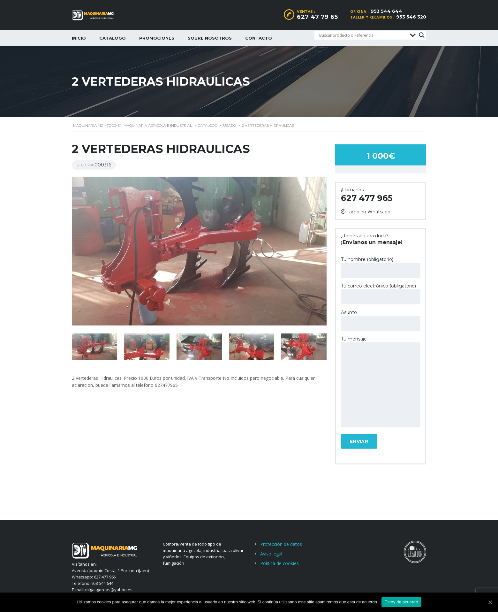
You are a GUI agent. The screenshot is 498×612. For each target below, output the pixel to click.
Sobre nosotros (210, 38)
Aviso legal (271, 554)
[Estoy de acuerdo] (490, 602)
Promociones (156, 38)
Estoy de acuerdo (401, 602)
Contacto (258, 38)
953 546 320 (411, 17)
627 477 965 (367, 198)
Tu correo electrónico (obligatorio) (380, 293)
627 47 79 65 (317, 16)
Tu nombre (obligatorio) (380, 267)
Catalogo (112, 38)
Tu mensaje (380, 382)
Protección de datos (281, 544)
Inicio (79, 38)
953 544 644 (386, 11)
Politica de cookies (279, 563)
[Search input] (363, 35)
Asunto (380, 320)
